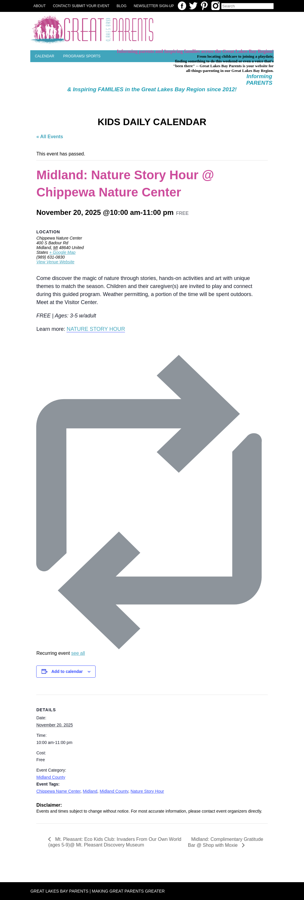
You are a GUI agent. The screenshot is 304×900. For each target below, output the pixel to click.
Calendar (44, 56)
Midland (90, 791)
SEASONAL (231, 79)
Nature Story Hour (147, 791)
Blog (121, 6)
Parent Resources (135, 79)
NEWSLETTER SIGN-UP (154, 6)
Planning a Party (90, 68)
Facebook (182, 5)
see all (78, 653)
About (39, 6)
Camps (206, 79)
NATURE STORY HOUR (95, 329)
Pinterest (204, 5)
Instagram (215, 5)
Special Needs (177, 79)
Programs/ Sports (82, 56)
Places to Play (49, 68)
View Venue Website (55, 261)
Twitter (193, 5)
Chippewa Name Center (58, 791)
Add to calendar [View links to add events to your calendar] (67, 671)
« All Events (49, 136)
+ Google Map (62, 252)
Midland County (50, 777)
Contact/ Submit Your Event (81, 6)
